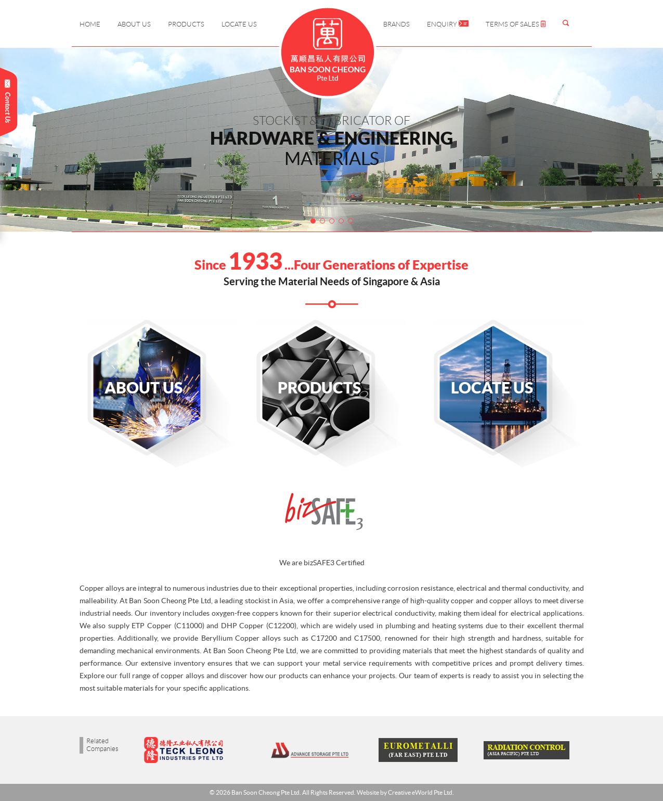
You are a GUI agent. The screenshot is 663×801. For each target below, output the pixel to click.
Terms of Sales (515, 24)
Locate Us (239, 24)
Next (608, 141)
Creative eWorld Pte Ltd (420, 792)
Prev (56, 141)
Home (90, 24)
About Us (134, 24)
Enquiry (448, 24)
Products (186, 24)
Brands (396, 24)
